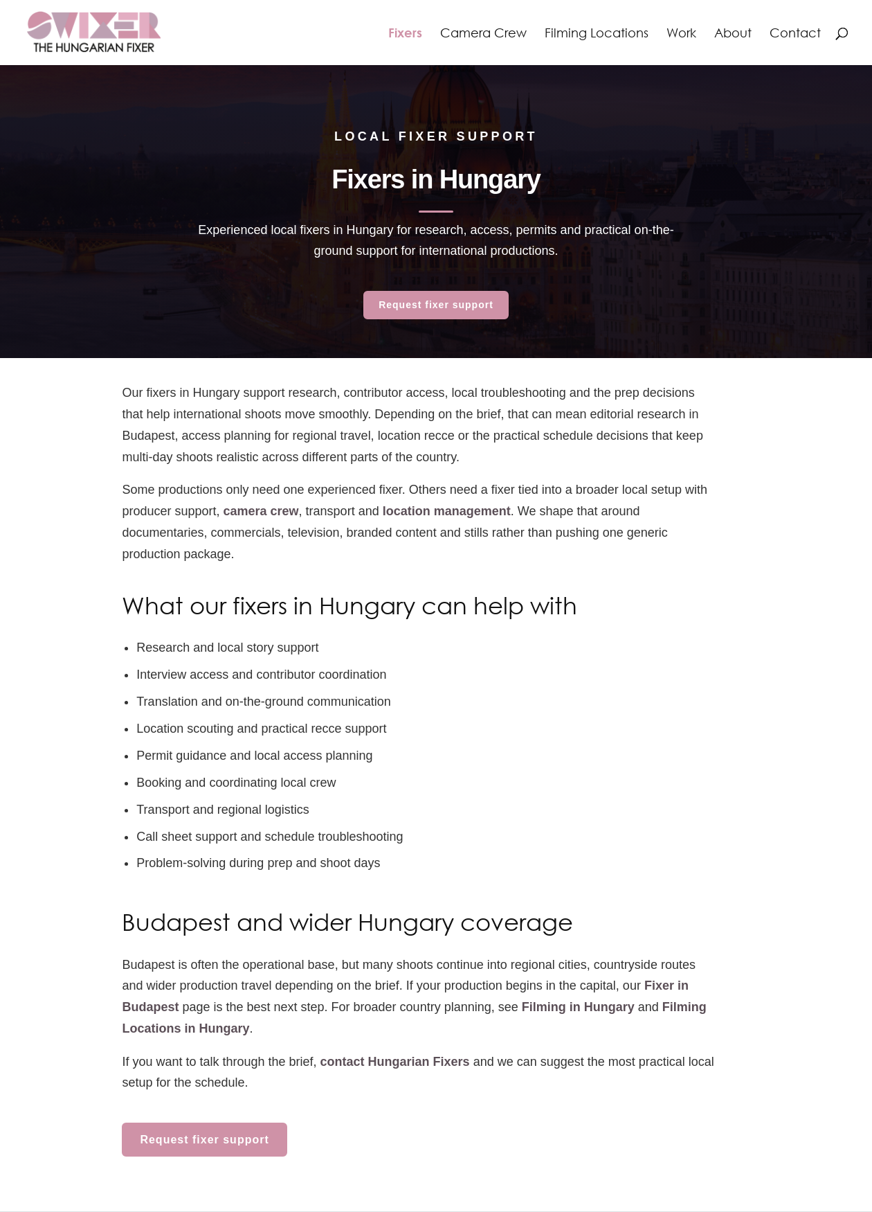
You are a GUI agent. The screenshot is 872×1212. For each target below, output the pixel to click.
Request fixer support (436, 304)
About (733, 34)
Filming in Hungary (578, 1007)
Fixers (405, 34)
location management (447, 511)
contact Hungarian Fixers (395, 1062)
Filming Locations (596, 34)
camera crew (261, 511)
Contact (795, 34)
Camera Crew (483, 34)
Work (681, 34)
